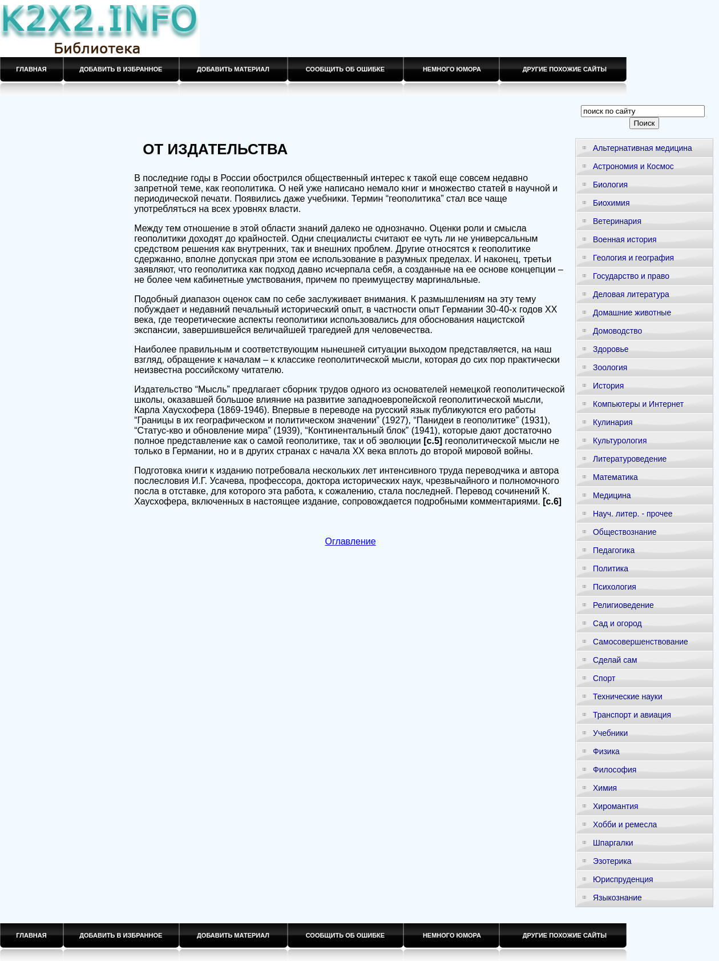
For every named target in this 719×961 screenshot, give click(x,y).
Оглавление (350, 541)
